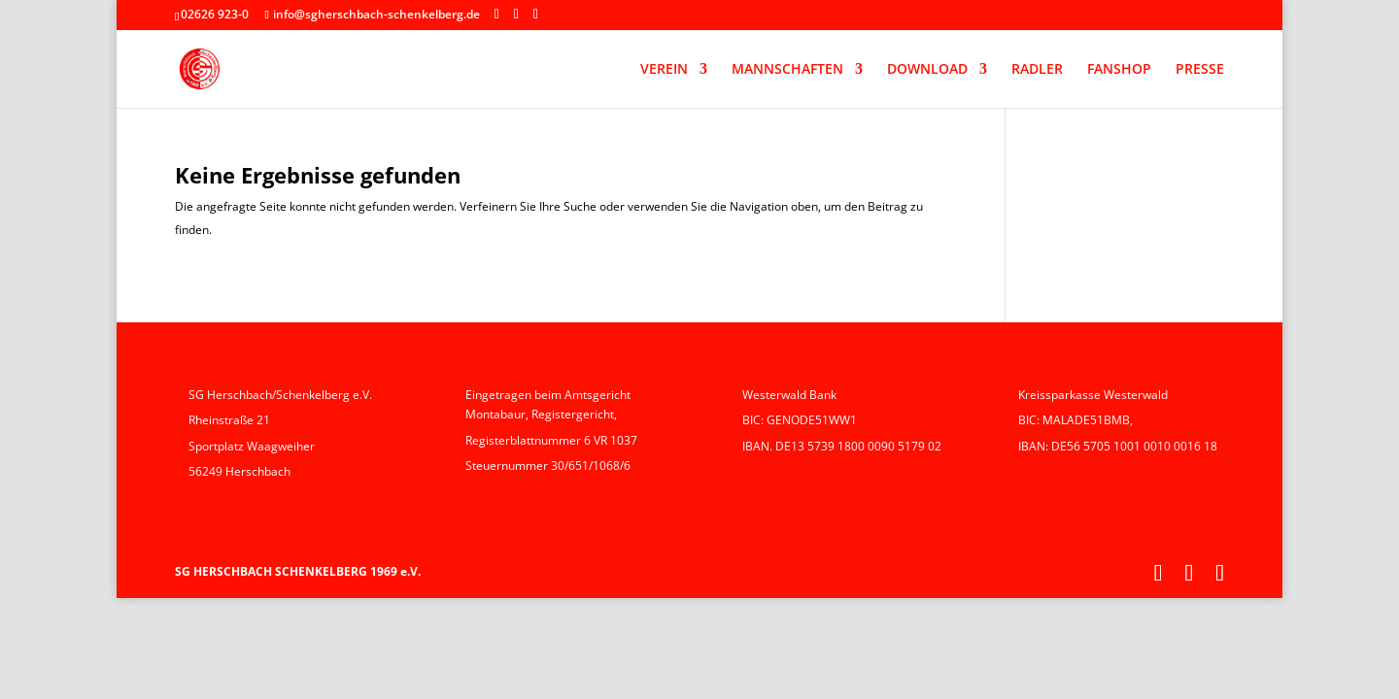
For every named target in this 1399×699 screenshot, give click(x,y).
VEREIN (664, 70)
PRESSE (1200, 70)
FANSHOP (1119, 70)
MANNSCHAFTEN (787, 70)
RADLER (1037, 70)
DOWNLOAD (927, 70)
